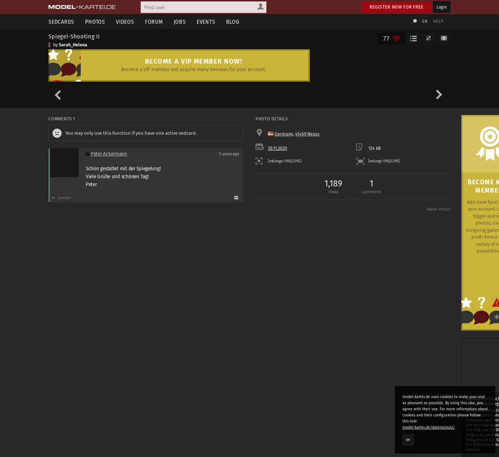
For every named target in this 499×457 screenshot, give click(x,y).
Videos (125, 21)
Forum (154, 21)
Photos (95, 21)
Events (206, 21)
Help (438, 21)
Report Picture (438, 209)
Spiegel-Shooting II (74, 36)
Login (442, 7)
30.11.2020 (277, 148)
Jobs (180, 21)
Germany (284, 134)
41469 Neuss (307, 134)
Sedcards (61, 21)
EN (424, 21)
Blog (232, 21)
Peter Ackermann (109, 154)
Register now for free (396, 7)
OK (408, 440)
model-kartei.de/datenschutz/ (428, 427)
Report (64, 198)
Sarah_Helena (73, 44)
